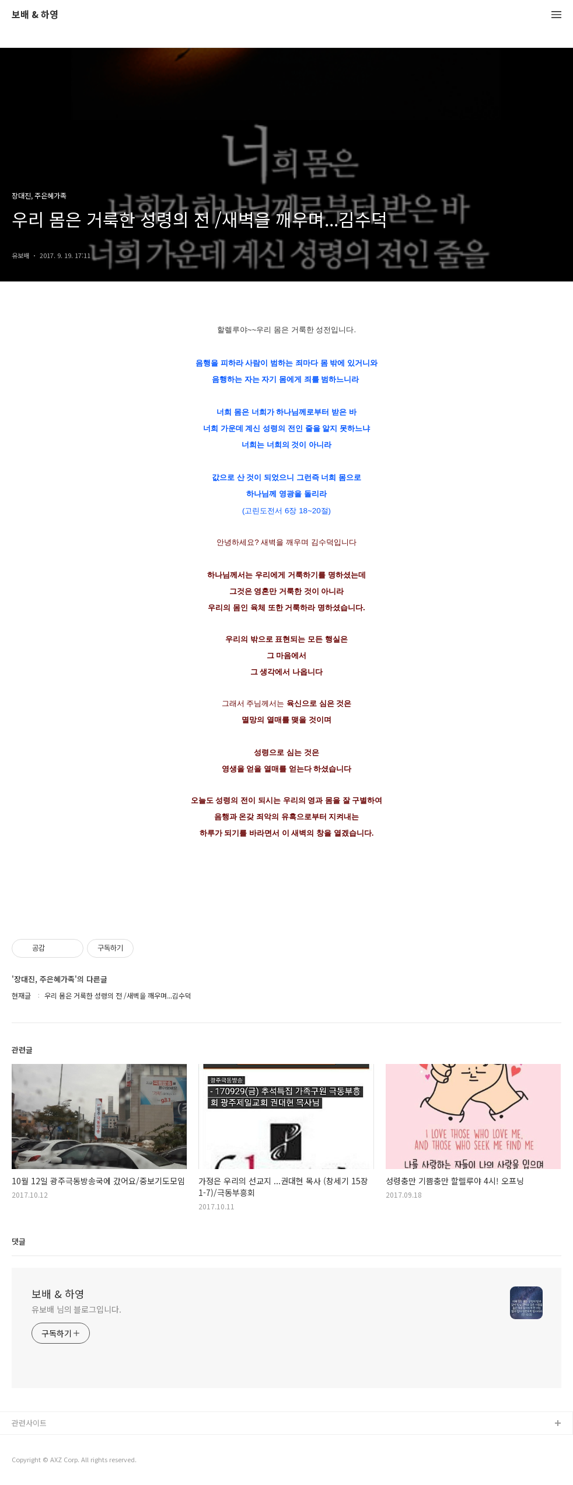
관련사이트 (29, 1422)
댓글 (19, 1241)
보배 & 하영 (35, 15)
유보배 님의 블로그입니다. (76, 1309)
